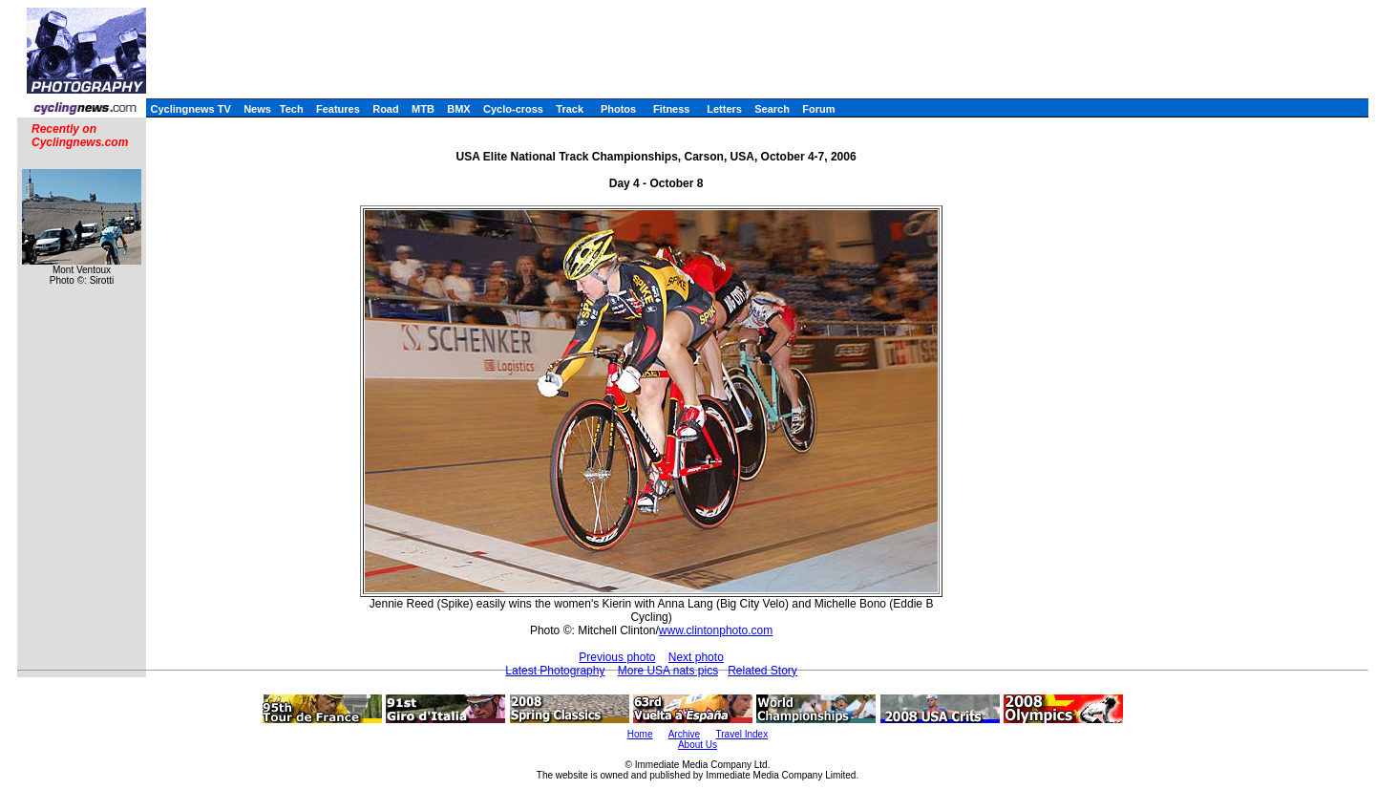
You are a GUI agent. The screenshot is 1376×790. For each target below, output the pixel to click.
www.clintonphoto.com (716, 630)
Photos (618, 109)
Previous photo (617, 657)
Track (569, 109)
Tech (292, 109)
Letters (724, 109)
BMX (458, 109)
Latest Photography (554, 670)
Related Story (762, 670)
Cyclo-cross (513, 109)
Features (338, 109)
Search (772, 109)
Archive (684, 734)
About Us (697, 744)
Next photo (696, 657)
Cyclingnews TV (190, 109)
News (257, 109)
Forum (818, 109)
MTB (423, 109)
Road (385, 109)
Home (640, 734)
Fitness (671, 109)
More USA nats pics (668, 670)
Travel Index (742, 734)
